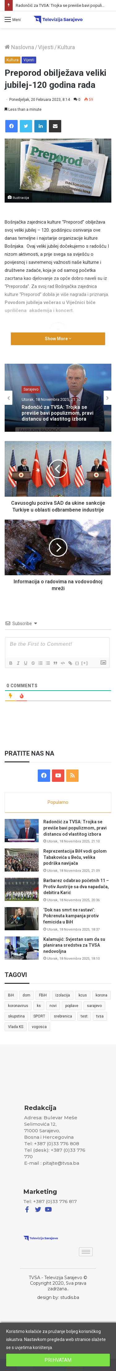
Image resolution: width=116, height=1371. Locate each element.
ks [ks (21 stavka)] (39, 1006)
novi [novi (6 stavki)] (53, 1006)
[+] (84, 663)
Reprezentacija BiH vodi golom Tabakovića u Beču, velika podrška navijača (75, 857)
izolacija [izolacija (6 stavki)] (62, 995)
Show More (58, 338)
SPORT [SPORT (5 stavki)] (39, 1016)
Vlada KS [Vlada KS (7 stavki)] (15, 1027)
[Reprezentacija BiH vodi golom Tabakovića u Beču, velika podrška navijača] (22, 860)
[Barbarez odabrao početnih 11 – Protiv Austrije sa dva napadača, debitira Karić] (22, 889)
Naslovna (19, 47)
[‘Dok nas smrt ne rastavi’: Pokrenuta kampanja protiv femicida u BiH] (22, 918)
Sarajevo (31, 390)
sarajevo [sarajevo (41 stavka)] (94, 1006)
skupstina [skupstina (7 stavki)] (16, 1016)
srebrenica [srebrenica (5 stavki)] (63, 1016)
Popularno (58, 802)
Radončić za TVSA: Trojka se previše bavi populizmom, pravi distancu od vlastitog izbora (57, 413)
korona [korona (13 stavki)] (101, 995)
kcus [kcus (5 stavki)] (83, 995)
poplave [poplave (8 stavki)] (71, 1006)
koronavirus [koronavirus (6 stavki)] (18, 1006)
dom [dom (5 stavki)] (26, 995)
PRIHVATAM (58, 1360)
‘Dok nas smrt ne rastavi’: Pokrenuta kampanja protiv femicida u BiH (71, 915)
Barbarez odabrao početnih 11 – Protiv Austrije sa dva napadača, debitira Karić (76, 886)
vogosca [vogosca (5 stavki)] (39, 1027)
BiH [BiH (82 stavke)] (11, 995)
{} (77, 663)
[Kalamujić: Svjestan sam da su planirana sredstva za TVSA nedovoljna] (22, 948)
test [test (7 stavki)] (84, 1016)
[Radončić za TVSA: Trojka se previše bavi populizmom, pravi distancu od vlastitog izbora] (22, 830)
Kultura (66, 47)
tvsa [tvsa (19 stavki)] (100, 1016)
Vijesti (46, 47)
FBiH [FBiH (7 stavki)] (43, 995)
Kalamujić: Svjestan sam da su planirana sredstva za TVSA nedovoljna (74, 945)
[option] (58, 398)
